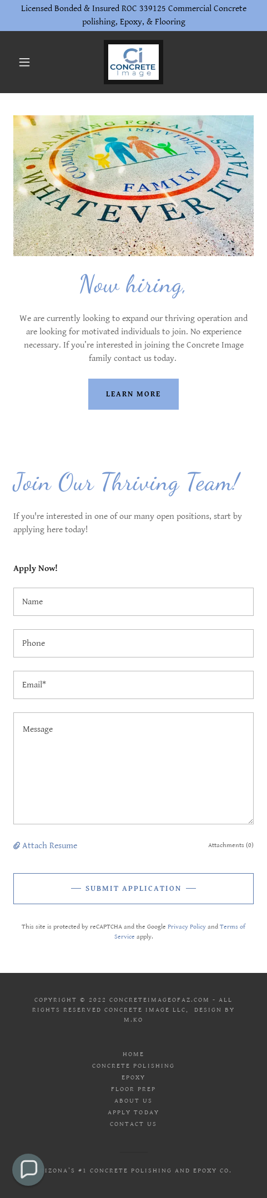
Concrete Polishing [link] (133, 1065)
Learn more (133, 394)
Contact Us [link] (133, 1124)
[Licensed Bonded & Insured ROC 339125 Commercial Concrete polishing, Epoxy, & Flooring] (133, 15)
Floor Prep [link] (133, 1089)
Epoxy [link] (133, 1077)
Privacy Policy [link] (187, 926)
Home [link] (133, 1054)
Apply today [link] (133, 1112)
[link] (133, 62)
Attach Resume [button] (49, 845)
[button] (25, 62)
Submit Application (133, 888)
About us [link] (133, 1100)
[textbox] (133, 602)
